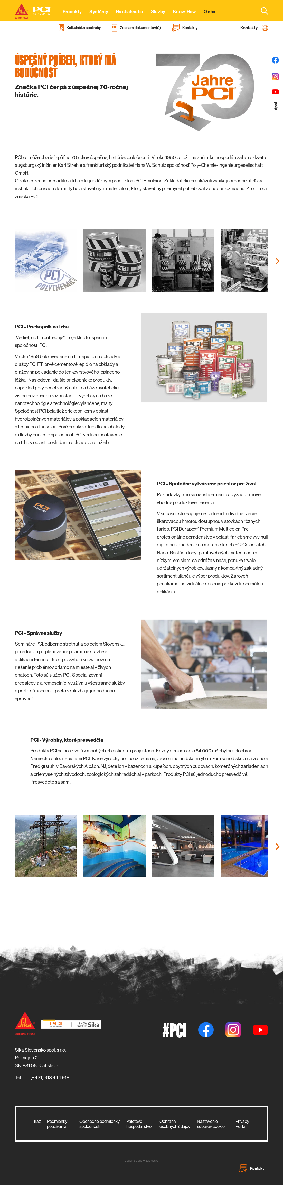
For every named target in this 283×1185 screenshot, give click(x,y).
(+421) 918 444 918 (49, 1077)
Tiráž (36, 1121)
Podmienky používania (57, 1124)
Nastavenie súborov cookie (211, 1124)
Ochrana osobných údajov (174, 1124)
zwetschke (152, 1160)
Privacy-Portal (243, 1124)
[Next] (276, 261)
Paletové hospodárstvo (139, 1124)
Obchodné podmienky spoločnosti (99, 1124)
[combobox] (261, 10)
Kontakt (251, 1168)
